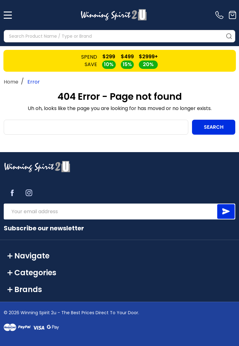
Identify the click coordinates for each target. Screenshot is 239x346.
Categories (31, 272)
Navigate (28, 256)
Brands (24, 289)
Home (11, 81)
